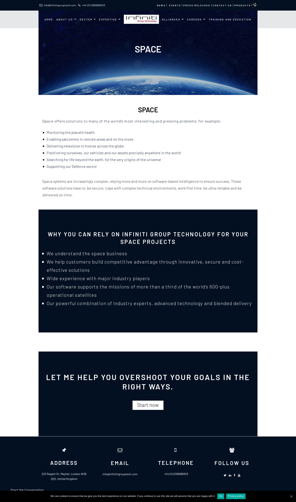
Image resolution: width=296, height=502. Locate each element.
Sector (86, 19)
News (161, 5)
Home (49, 19)
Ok (220, 496)
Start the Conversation (27, 490)
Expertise (108, 19)
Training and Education (230, 19)
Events (175, 5)
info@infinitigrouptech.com (57, 5)
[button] (148, 405)
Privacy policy (236, 496)
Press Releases (196, 5)
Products (242, 5)
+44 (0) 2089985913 (91, 5)
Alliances (171, 19)
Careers (194, 19)
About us (64, 19)
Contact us (222, 5)
